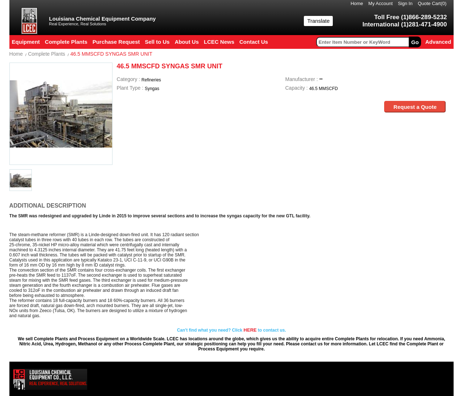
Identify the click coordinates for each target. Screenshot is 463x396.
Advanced (438, 42)
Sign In (405, 3)
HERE (249, 330)
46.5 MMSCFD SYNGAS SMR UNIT (111, 54)
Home (357, 3)
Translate (318, 21)
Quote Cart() (432, 3)
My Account (380, 3)
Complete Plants (46, 54)
